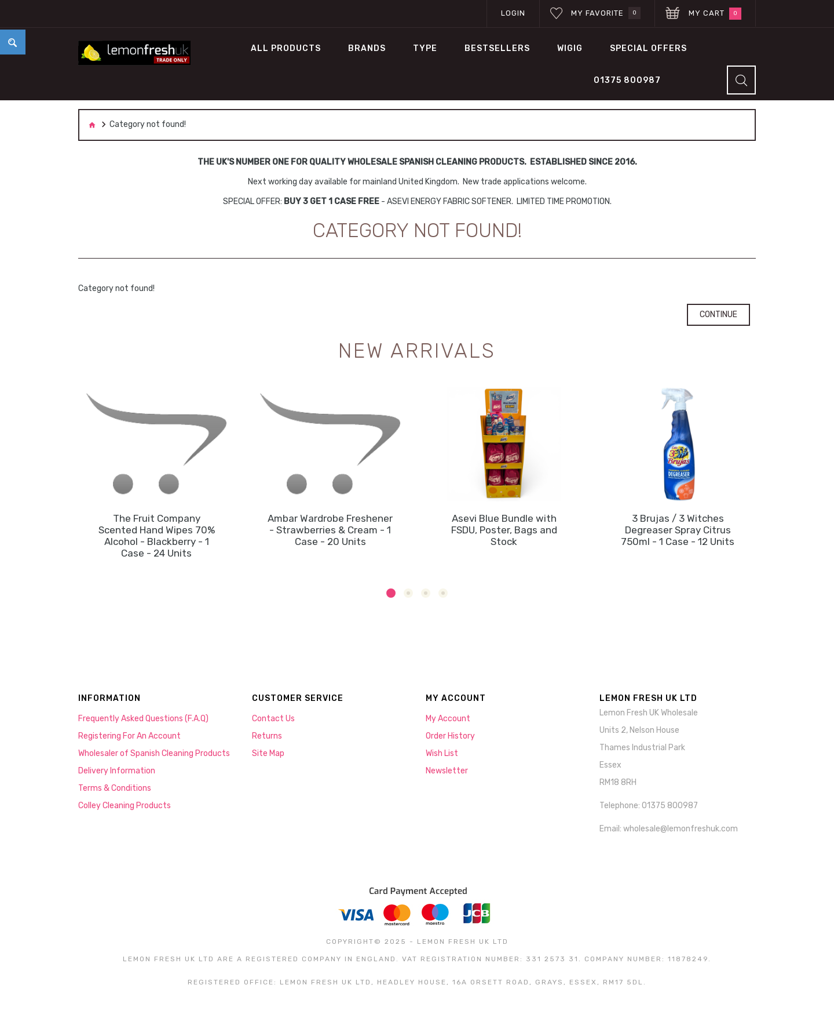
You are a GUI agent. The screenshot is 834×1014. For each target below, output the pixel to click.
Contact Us (273, 719)
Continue (718, 314)
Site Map (268, 753)
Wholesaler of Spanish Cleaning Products (154, 753)
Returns (267, 736)
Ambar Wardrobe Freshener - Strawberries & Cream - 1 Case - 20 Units (330, 530)
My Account (448, 719)
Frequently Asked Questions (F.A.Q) (143, 719)
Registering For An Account (129, 736)
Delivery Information (116, 771)
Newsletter (447, 771)
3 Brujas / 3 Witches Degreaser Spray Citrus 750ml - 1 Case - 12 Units (677, 530)
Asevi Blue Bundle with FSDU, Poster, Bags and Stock (504, 530)
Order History (450, 736)
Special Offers (648, 48)
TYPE (425, 48)
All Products (286, 48)
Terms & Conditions (114, 788)
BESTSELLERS (497, 48)
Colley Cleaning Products (124, 806)
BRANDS (367, 48)
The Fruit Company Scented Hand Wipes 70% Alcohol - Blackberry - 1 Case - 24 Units (156, 536)
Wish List (442, 753)
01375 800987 (627, 80)
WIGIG (570, 48)
